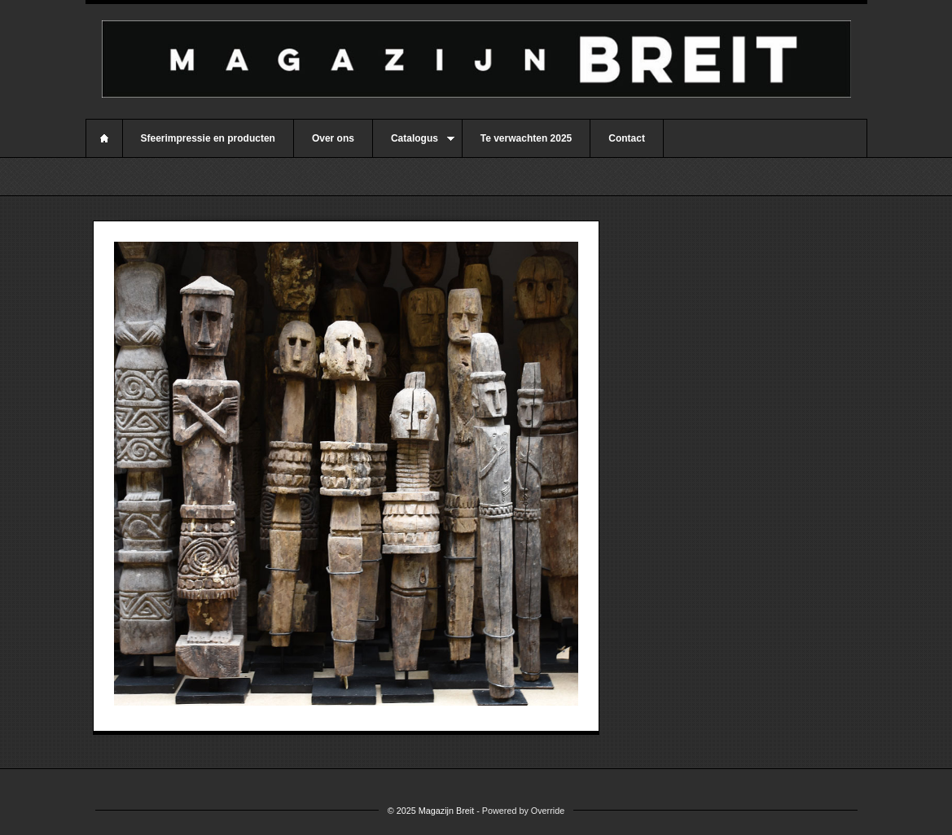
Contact (626, 138)
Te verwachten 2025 (526, 138)
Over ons (333, 138)
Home (104, 138)
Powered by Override (523, 810)
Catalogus (413, 145)
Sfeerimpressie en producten (208, 138)
